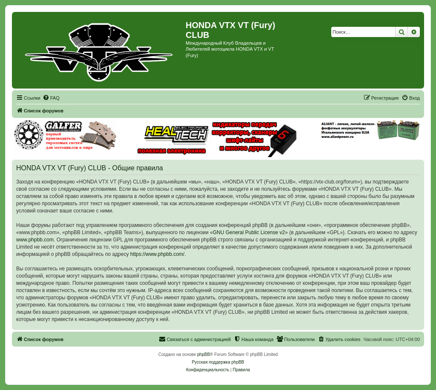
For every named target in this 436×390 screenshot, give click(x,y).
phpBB (203, 354)
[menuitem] (51, 98)
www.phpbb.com (35, 240)
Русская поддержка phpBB (218, 362)
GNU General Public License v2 (249, 232)
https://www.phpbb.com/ (157, 254)
